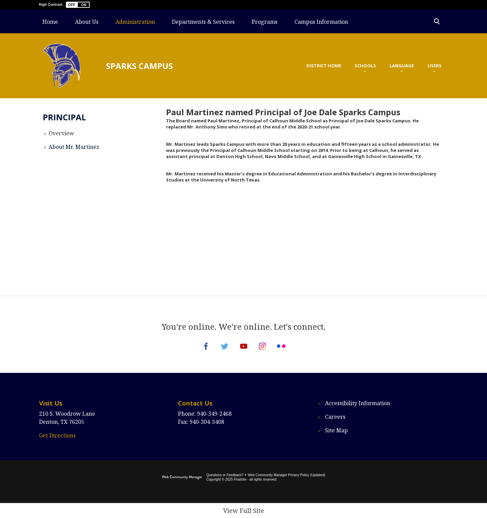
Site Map (336, 439)
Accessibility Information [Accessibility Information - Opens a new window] (357, 412)
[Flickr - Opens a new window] (291, 351)
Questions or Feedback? (224, 484)
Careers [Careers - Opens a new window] (335, 426)
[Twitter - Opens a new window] (220, 351)
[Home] (50, 21)
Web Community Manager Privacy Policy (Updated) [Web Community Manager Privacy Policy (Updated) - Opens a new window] (286, 484)
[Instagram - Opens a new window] (267, 351)
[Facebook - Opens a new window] (196, 351)
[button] (78, 5)
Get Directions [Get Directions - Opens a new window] (57, 444)
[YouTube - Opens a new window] (243, 351)
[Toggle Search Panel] (437, 21)
